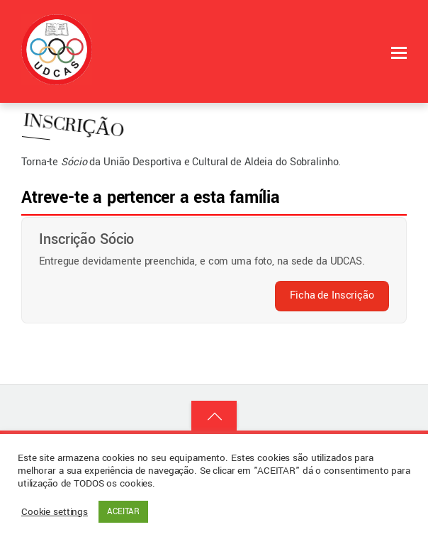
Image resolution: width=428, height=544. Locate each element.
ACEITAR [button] (123, 512)
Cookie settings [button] (54, 512)
